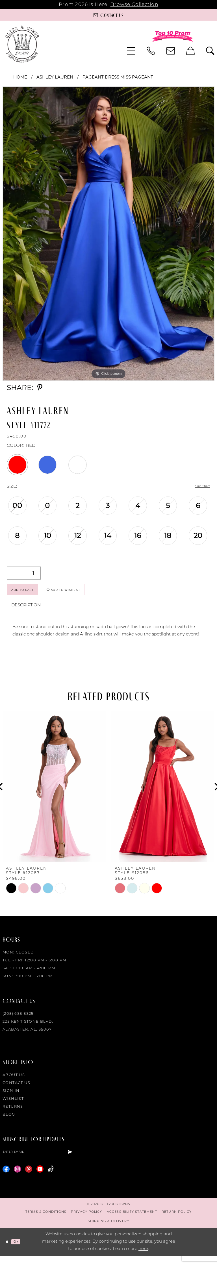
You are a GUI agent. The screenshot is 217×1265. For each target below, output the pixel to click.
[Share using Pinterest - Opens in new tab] (39, 387)
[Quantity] (24, 573)
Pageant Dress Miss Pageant (118, 77)
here (143, 1258)
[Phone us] (151, 50)
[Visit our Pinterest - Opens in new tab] (28, 1178)
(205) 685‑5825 (18, 1020)
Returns (13, 1113)
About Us (14, 1081)
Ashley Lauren (54, 77)
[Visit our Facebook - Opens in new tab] (6, 1178)
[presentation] (54, 793)
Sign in (11, 1097)
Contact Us (16, 1089)
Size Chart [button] (199, 487)
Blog (9, 1121)
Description (26, 612)
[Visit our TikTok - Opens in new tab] (51, 1178)
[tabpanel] (108, 233)
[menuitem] (131, 50)
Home (20, 77)
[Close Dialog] (8, 1251)
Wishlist (13, 1105)
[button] (131, 50)
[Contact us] (108, 15)
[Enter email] (42, 1159)
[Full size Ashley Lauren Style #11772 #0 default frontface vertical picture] (108, 233)
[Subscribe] (78, 1159)
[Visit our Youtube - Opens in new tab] (40, 1178)
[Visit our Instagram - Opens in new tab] (17, 1178)
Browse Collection (134, 4)
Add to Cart (29, 593)
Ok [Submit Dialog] (21, 1251)
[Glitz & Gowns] (22, 44)
